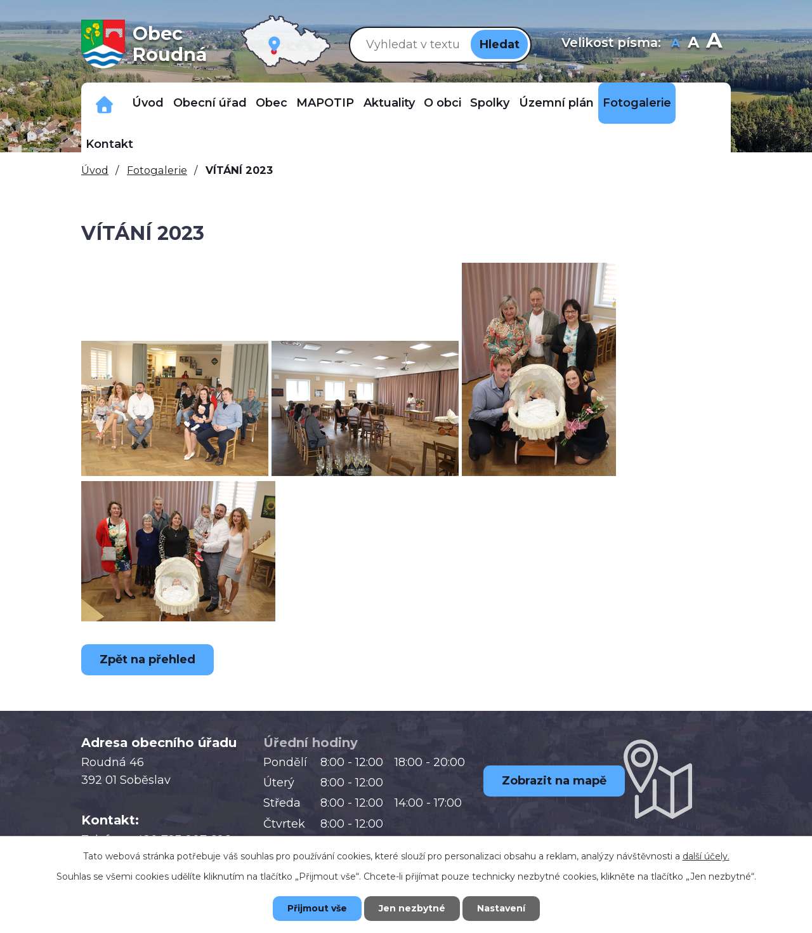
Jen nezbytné (412, 908)
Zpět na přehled (147, 659)
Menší (676, 44)
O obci (442, 103)
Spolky (489, 103)
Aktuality (389, 103)
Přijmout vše (317, 908)
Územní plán (556, 103)
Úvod (148, 103)
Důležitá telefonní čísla (104, 103)
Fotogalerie (637, 103)
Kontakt (109, 144)
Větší (714, 44)
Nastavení (501, 908)
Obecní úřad (210, 103)
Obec (271, 103)
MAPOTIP (325, 103)
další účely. (706, 856)
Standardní (694, 44)
